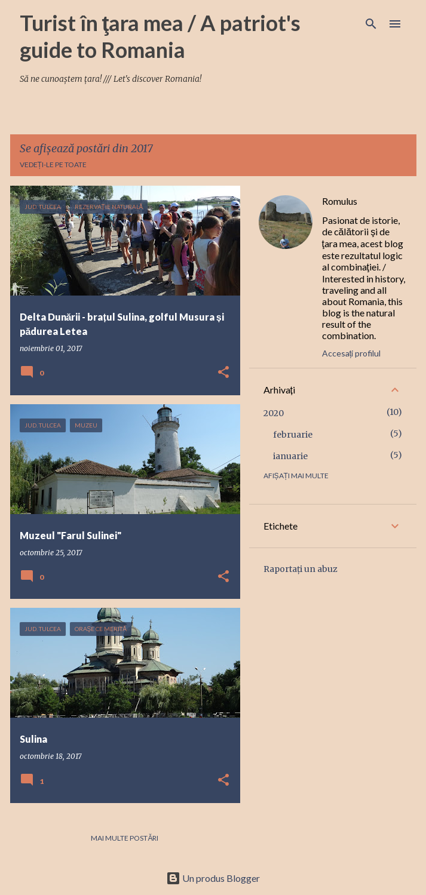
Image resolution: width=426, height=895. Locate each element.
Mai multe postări (124, 838)
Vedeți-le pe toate (53, 164)
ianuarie (290, 456)
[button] (223, 373)
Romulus (339, 201)
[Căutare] (371, 24)
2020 (273, 413)
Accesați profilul (351, 353)
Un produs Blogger (213, 878)
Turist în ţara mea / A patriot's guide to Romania (160, 36)
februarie (292, 434)
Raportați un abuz (300, 569)
